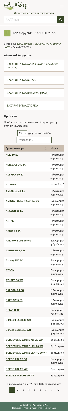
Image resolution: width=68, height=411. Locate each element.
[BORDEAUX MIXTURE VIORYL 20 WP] (26, 352)
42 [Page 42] (58, 389)
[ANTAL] (10, 220)
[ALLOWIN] (11, 184)
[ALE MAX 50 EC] (14, 174)
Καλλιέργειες (24, 43)
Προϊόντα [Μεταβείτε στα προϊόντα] (16, 408)
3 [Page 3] (23, 389)
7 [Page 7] (45, 389)
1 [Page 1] (12, 389)
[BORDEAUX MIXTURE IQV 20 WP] (24, 339)
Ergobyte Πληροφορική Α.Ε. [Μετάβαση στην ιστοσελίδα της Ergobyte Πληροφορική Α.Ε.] (35, 405)
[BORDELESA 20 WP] (17, 369)
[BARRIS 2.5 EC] (14, 300)
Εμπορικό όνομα (15, 148)
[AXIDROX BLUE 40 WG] (18, 240)
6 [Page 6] (40, 389)
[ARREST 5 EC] (13, 230)
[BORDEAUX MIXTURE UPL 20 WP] (24, 346)
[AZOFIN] (10, 270)
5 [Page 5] (34, 389)
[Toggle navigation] (61, 5)
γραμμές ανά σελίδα (34, 133)
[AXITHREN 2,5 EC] (16, 250)
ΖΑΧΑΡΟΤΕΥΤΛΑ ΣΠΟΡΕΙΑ (22, 105)
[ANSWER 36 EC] (14, 210)
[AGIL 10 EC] (12, 154)
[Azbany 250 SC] (14, 260)
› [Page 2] (6, 395)
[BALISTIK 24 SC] (15, 290)
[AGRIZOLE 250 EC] (16, 164)
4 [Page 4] (29, 389)
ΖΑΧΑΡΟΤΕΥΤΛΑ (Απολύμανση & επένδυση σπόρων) (32, 66)
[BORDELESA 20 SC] (16, 359)
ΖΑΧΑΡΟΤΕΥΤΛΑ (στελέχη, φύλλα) (27, 92)
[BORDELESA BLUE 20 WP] (20, 375)
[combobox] (30, 19)
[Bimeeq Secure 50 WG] (18, 329)
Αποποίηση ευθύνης (33, 408)
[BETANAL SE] (13, 310)
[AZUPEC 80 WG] (14, 280)
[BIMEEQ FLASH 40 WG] (18, 320)
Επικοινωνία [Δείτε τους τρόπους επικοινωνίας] (50, 408)
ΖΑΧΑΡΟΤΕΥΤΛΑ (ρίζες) (21, 80)
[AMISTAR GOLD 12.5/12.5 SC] (22, 200)
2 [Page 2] (17, 389)
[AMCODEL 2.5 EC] (15, 191)
